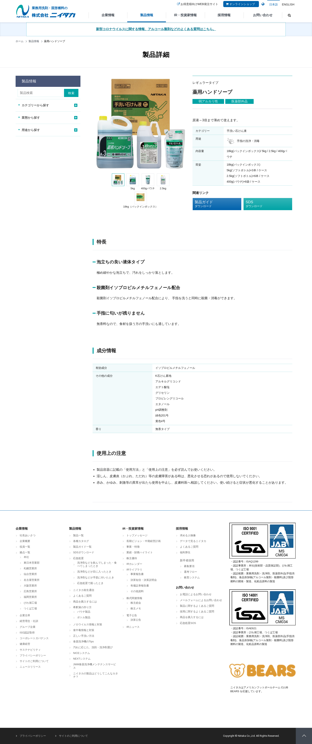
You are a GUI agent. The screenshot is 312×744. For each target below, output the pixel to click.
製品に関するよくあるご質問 (197, 605)
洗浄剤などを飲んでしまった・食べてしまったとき (97, 564)
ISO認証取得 (27, 632)
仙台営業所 (30, 574)
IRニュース (133, 626)
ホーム (20, 41)
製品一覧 (78, 535)
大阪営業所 (30, 585)
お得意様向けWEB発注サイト (197, 6)
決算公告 (135, 619)
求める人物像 (188, 535)
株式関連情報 (134, 598)
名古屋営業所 (32, 579)
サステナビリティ (30, 649)
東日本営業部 (32, 562)
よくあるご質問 (82, 595)
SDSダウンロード (83, 552)
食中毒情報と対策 (83, 630)
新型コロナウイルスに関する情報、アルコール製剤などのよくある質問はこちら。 (156, 29)
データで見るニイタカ (193, 541)
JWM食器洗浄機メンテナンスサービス (94, 666)
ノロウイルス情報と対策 (87, 624)
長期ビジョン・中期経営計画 (143, 541)
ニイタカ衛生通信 (83, 590)
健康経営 (25, 643)
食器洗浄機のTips (83, 641)
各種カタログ (81, 541)
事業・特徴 (133, 546)
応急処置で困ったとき (90, 583)
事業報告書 (137, 574)
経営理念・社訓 (29, 621)
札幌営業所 (30, 568)
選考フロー (190, 571)
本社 (26, 557)
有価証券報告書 (139, 585)
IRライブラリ (134, 569)
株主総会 (135, 602)
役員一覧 (25, 546)
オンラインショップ (240, 6)
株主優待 (131, 558)
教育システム (192, 577)
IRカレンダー (134, 563)
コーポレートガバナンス (34, 638)
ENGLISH (288, 4)
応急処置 (78, 558)
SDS (265, 204)
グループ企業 (27, 626)
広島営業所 (30, 591)
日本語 (273, 4)
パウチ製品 (83, 611)
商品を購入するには (85, 601)
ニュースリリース (30, 666)
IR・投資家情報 (185, 15)
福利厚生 (185, 552)
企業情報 (108, 15)
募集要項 (189, 566)
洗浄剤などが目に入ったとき (94, 571)
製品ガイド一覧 (82, 546)
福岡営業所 (30, 596)
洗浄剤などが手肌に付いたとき (95, 577)
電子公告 (131, 615)
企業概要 (25, 541)
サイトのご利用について (34, 661)
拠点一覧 (25, 552)
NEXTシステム (82, 658)
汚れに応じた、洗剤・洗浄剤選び (93, 647)
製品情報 (146, 15)
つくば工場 (30, 608)
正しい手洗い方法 (83, 635)
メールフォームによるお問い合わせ (201, 600)
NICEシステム (81, 653)
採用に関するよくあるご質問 (197, 611)
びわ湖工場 (30, 602)
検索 (72, 93)
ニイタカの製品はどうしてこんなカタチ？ (95, 675)
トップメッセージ (136, 535)
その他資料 (137, 591)
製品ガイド (214, 204)
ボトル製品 (83, 617)
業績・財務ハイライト (139, 552)
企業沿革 (25, 615)
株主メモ (135, 608)
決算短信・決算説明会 (143, 579)
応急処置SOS (188, 623)
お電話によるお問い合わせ (196, 594)
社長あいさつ (27, 535)
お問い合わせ (262, 15)
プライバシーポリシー (33, 655)
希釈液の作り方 (82, 607)
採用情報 (224, 15)
